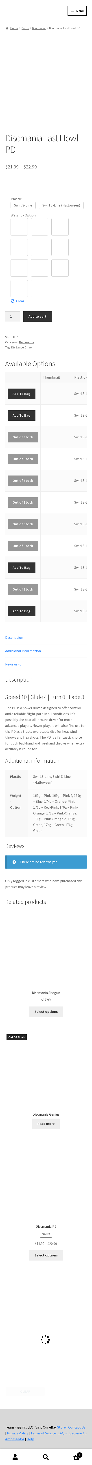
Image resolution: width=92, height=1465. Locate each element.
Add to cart (37, 316)
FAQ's (62, 1433)
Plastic (16, 199)
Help (30, 1439)
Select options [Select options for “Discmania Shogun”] (46, 1011)
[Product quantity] (12, 316)
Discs (25, 28)
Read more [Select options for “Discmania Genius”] (46, 1123)
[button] (23, 205)
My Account (15, 1457)
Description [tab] (14, 637)
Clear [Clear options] (20, 301)
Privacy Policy (17, 1433)
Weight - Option (23, 215)
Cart (71, 1454)
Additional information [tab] (23, 650)
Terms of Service (43, 1433)
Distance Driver (22, 347)
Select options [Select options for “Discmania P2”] (46, 1255)
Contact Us (76, 1427)
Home (14, 28)
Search (46, 1457)
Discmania (39, 28)
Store (61, 1427)
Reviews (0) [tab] (13, 664)
